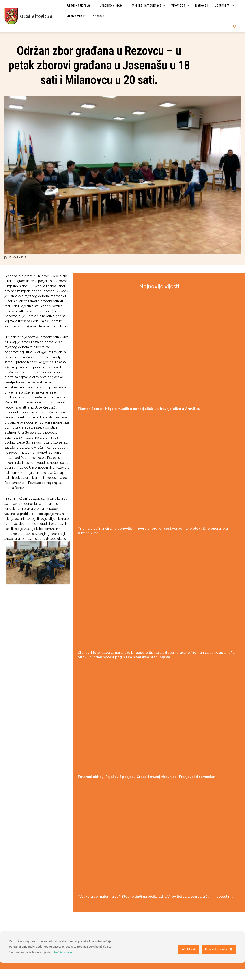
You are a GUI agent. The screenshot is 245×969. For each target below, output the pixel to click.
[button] (235, 27)
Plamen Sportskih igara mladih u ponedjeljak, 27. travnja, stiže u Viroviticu (139, 409)
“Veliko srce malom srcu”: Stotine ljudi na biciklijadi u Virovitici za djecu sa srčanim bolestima (155, 896)
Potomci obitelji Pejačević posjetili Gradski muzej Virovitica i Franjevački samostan (146, 777)
